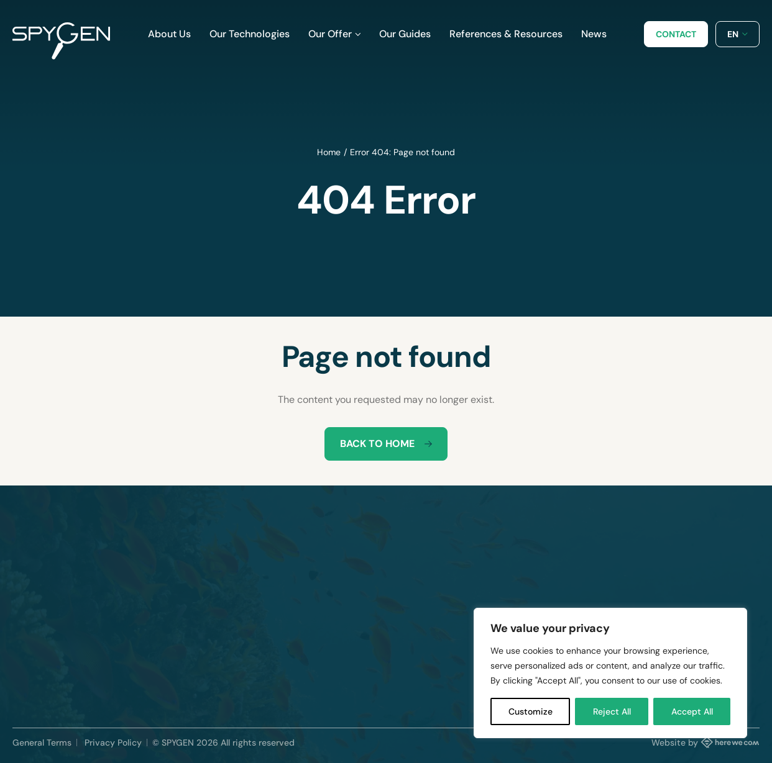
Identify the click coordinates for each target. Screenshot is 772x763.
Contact (676, 34)
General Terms (41, 742)
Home (329, 152)
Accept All (692, 711)
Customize (530, 711)
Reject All (612, 711)
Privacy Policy (113, 742)
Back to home (386, 443)
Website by (705, 742)
